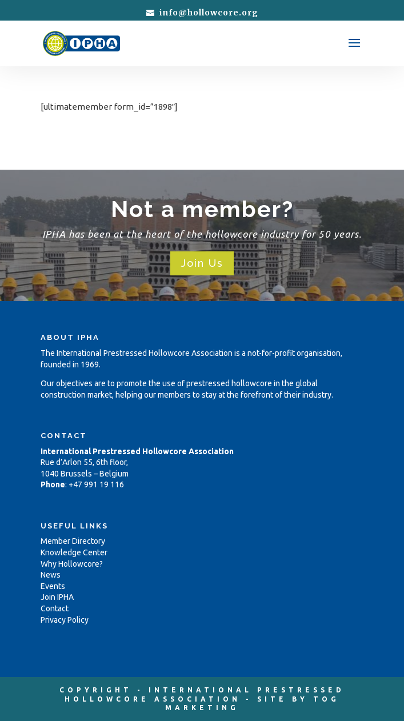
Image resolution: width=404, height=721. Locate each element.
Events (53, 586)
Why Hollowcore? (72, 563)
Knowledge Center (74, 552)
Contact (55, 608)
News (51, 574)
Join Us (202, 263)
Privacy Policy (65, 619)
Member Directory (73, 541)
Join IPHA (57, 597)
